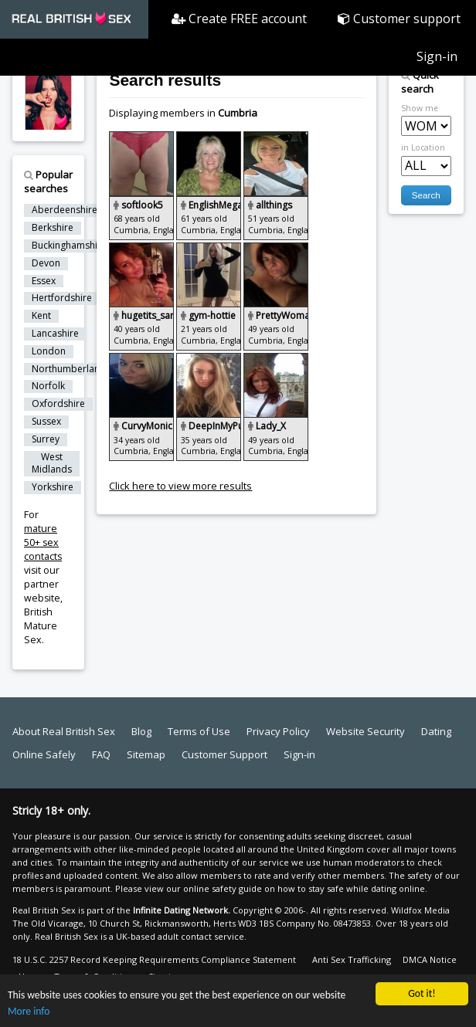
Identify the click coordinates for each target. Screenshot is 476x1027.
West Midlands (52, 463)
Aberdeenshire (64, 210)
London (49, 351)
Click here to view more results (180, 486)
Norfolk (48, 386)
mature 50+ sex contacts (43, 542)
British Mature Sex (40, 625)
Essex (44, 281)
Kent (41, 316)
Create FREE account (239, 18)
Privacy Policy (278, 731)
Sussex (46, 421)
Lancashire (55, 333)
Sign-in (436, 56)
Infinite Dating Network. (181, 910)
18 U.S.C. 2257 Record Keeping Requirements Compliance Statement (154, 959)
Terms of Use (199, 731)
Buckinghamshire (69, 245)
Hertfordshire (62, 298)
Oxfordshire (58, 404)
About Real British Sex (63, 731)
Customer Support (224, 754)
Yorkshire (52, 487)
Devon (46, 263)
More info (28, 1012)
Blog (141, 731)
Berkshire (52, 228)
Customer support (399, 18)
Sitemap (146, 754)
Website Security (365, 731)
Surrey (46, 439)
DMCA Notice (430, 959)
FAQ (101, 754)
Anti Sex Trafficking (351, 959)
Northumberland (69, 369)
